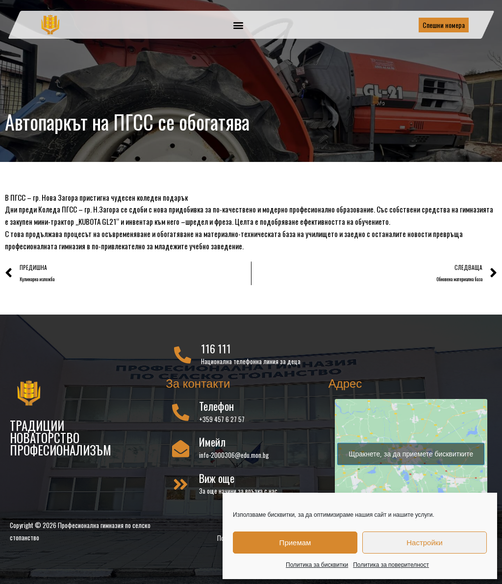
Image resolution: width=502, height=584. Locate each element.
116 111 (216, 350)
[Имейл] (180, 450)
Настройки (424, 542)
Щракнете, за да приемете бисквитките (411, 455)
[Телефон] (180, 414)
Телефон (216, 408)
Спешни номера (444, 25)
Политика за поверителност (391, 564)
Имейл (212, 443)
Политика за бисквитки (317, 564)
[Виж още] (180, 486)
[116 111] (182, 356)
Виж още (216, 480)
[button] (238, 25)
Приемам (295, 542)
